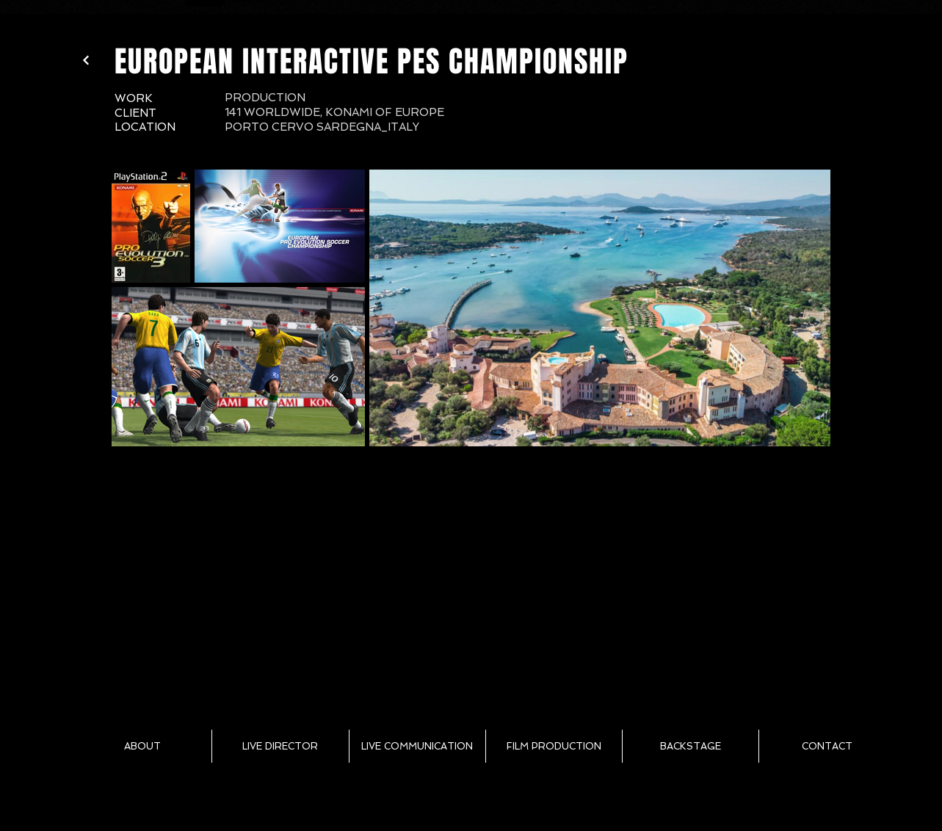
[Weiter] (86, 60)
